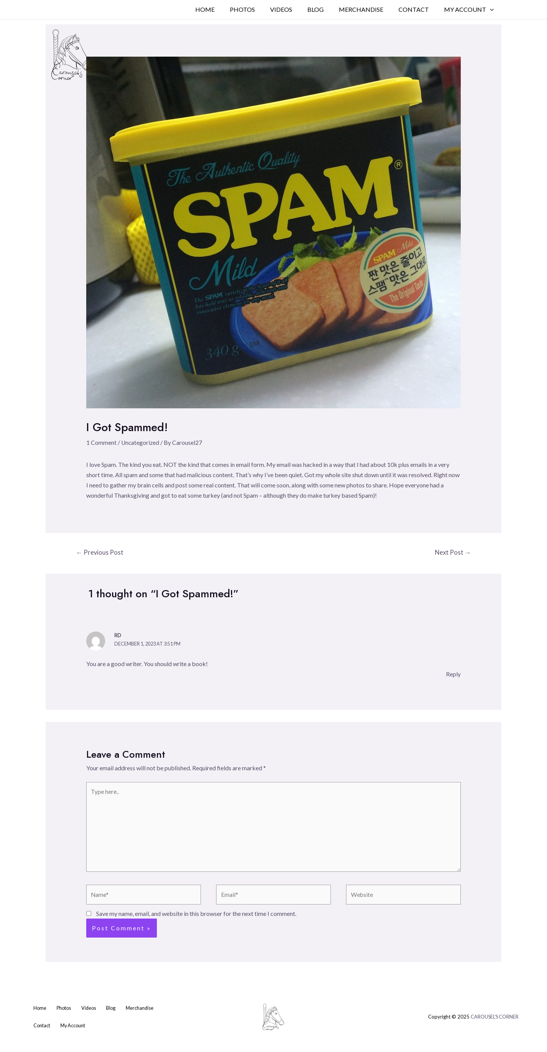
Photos (259, 9)
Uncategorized (140, 442)
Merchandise (368, 9)
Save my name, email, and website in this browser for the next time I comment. (196, 916)
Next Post (452, 553)
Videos (295, 9)
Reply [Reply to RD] (453, 674)
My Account (470, 9)
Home (224, 9)
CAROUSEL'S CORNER (494, 1021)
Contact (418, 9)
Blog (326, 9)
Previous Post (100, 553)
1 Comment (101, 442)
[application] (491, 9)
